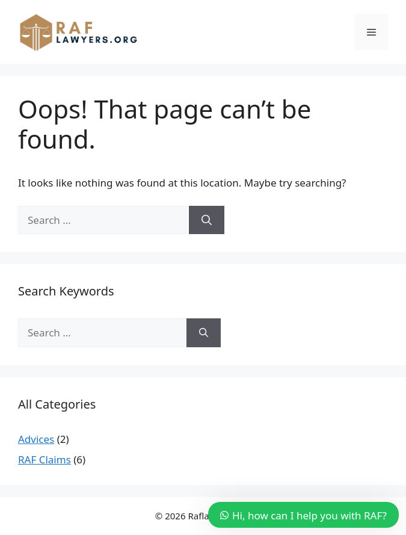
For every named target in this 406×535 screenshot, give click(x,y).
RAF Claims (44, 459)
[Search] (206, 220)
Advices (36, 439)
